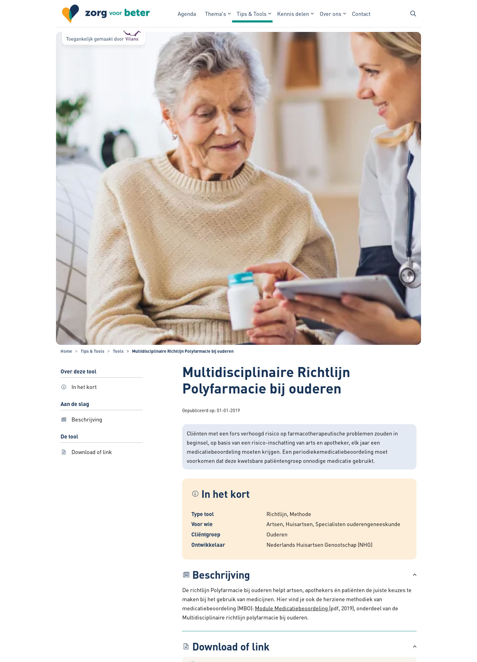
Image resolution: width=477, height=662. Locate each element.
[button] (299, 575)
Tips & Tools (251, 13)
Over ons (330, 13)
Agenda (187, 13)
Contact (361, 13)
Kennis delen (293, 13)
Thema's (215, 13)
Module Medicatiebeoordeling (292, 608)
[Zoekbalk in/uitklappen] (413, 13)
